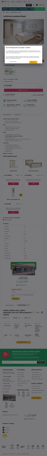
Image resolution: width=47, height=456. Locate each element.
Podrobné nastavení (13, 61)
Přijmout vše (33, 62)
